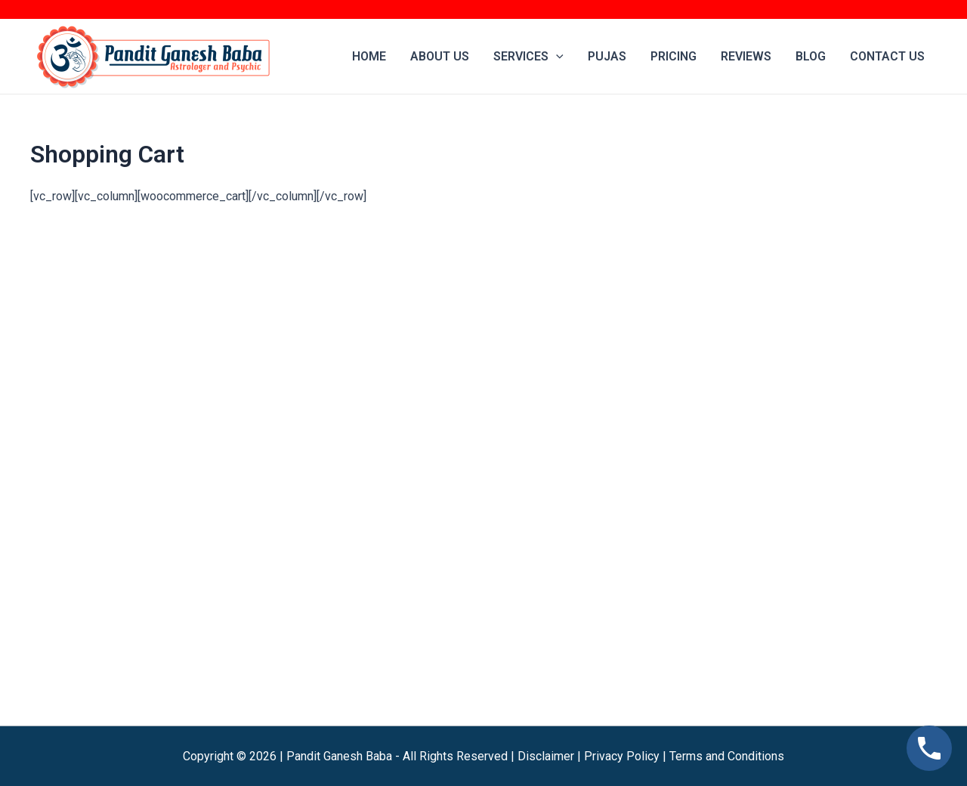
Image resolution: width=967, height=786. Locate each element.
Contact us (887, 56)
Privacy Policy (622, 756)
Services (528, 56)
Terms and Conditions (726, 756)
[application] (556, 56)
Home (369, 56)
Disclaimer (545, 756)
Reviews (746, 56)
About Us (439, 56)
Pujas (607, 56)
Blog (811, 56)
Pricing (673, 56)
